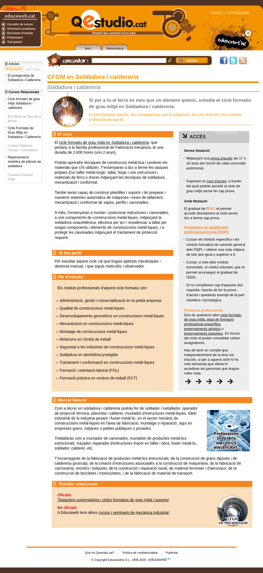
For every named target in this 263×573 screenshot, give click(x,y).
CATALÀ (217, 13)
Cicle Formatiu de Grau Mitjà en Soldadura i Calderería (24, 132)
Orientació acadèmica (21, 28)
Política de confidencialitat (139, 552)
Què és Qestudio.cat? (99, 552)
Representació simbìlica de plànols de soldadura (24, 161)
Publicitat (172, 552)
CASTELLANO (238, 13)
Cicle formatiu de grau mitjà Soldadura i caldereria (24, 103)
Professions (15, 37)
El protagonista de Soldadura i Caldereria (24, 78)
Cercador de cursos (20, 24)
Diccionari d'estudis (20, 33)
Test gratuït (14, 41)
